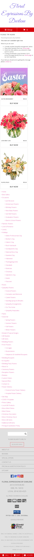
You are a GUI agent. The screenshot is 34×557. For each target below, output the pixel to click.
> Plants (3, 314)
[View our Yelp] (21, 477)
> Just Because (9, 201)
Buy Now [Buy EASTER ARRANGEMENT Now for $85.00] (14, 103)
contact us (8, 62)
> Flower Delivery (6, 387)
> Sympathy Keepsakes (12, 311)
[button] (17, 512)
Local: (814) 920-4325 (17, 491)
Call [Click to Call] (6, 555)
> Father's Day (9, 242)
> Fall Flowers (9, 327)
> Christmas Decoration (8, 414)
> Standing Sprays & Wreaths (14, 301)
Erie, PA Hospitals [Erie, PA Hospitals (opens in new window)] (25, 534)
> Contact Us (5, 384)
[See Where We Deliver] (17, 444)
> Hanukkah (8, 265)
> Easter (7, 278)
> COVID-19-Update (7, 400)
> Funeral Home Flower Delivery (15, 390)
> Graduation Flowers (12, 217)
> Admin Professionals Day (13, 236)
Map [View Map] (17, 555)
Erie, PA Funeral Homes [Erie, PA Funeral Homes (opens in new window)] (9, 534)
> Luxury (3, 229)
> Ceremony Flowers (7, 369)
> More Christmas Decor (9, 417)
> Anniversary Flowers (12, 204)
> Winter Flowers (10, 330)
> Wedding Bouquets (7, 358)
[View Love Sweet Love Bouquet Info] (14, 123)
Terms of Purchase (22, 546)
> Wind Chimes (5, 411)
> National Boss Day (11, 252)
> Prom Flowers (6, 345)
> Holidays (4, 232)
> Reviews (4, 375)
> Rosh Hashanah (10, 245)
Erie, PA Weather (7, 540)
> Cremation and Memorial (13, 294)
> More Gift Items (6, 420)
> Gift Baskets (5, 336)
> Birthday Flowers (11, 207)
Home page (26, 48)
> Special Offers (6, 381)
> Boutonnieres (10, 351)
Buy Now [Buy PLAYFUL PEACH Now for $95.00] (14, 187)
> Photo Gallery (6, 402)
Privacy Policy (9, 546)
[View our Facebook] (12, 477)
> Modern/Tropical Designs (9, 333)
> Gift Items (4, 339)
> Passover (8, 281)
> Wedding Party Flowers (9, 364)
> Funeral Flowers (10, 291)
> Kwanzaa (8, 268)
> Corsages (8, 348)
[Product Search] (17, 434)
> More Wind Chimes (7, 408)
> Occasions (5, 198)
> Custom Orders (6, 378)
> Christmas (8, 272)
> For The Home (10, 307)
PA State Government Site (23, 540)
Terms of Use (17, 549)
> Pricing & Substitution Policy (10, 426)
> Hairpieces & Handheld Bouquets (16, 354)
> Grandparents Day (11, 249)
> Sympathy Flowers (7, 288)
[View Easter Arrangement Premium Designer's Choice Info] (14, 81)
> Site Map (4, 397)
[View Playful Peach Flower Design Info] (14, 165)
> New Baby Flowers (11, 211)
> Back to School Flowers (13, 220)
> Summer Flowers (11, 323)
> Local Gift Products (8, 405)
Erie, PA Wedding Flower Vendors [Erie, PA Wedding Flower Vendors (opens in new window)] (17, 537)
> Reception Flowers (7, 372)
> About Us (4, 366)
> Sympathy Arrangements (13, 304)
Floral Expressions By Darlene (17, 14)
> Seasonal (4, 317)
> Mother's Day (10, 239)
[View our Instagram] (18, 477)
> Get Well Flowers (11, 214)
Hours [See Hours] (28, 555)
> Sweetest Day (10, 255)
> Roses (3, 285)
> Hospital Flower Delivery (13, 393)
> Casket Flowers (10, 297)
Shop (8, 29)
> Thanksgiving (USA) (11, 262)
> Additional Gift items (8, 423)
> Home (3, 192)
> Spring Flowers (10, 320)
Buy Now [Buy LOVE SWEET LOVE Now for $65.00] (14, 145)
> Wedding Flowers (7, 342)
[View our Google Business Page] (15, 477)
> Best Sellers (5, 195)
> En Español (5, 361)
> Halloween (9, 259)
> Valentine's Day (10, 275)
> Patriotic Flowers (7, 224)
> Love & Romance (7, 227)
